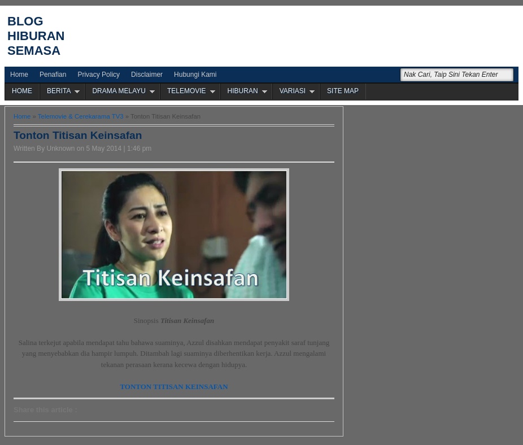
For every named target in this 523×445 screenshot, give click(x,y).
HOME (22, 91)
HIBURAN (243, 91)
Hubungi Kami (195, 74)
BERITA (59, 91)
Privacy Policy (98, 74)
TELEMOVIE (186, 91)
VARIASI (293, 91)
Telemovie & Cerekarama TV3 (81, 116)
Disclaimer (147, 74)
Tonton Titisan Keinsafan (78, 135)
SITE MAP (343, 91)
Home (19, 74)
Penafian (53, 74)
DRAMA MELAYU (118, 91)
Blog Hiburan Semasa (35, 36)
